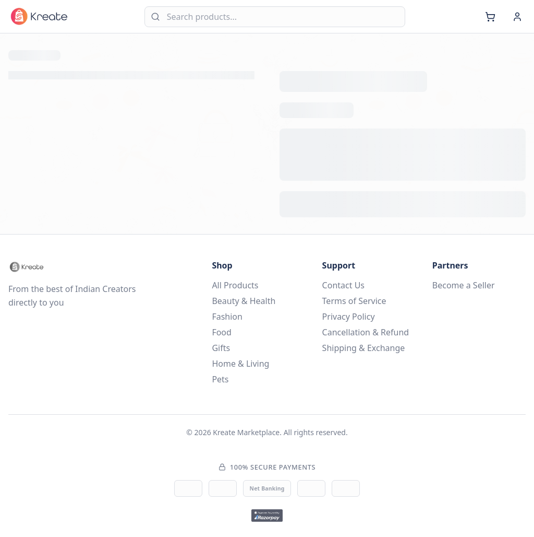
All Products (235, 285)
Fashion (227, 316)
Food (222, 332)
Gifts (221, 348)
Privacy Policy (348, 316)
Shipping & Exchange (363, 348)
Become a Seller (463, 285)
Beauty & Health (243, 301)
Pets (220, 379)
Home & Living (240, 363)
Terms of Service (354, 301)
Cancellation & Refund (365, 332)
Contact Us (343, 285)
